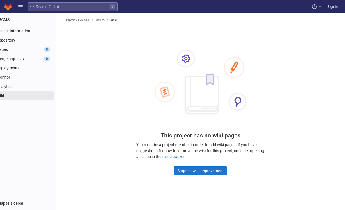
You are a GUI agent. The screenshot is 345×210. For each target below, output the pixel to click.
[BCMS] (36, 19)
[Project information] (35, 30)
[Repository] (35, 40)
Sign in (332, 7)
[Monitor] (35, 77)
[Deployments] (35, 68)
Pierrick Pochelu (88, 20)
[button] (20, 6)
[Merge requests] (35, 58)
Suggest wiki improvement (208, 170)
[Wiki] (35, 95)
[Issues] (35, 49)
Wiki (124, 20)
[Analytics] (35, 86)
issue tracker (181, 156)
